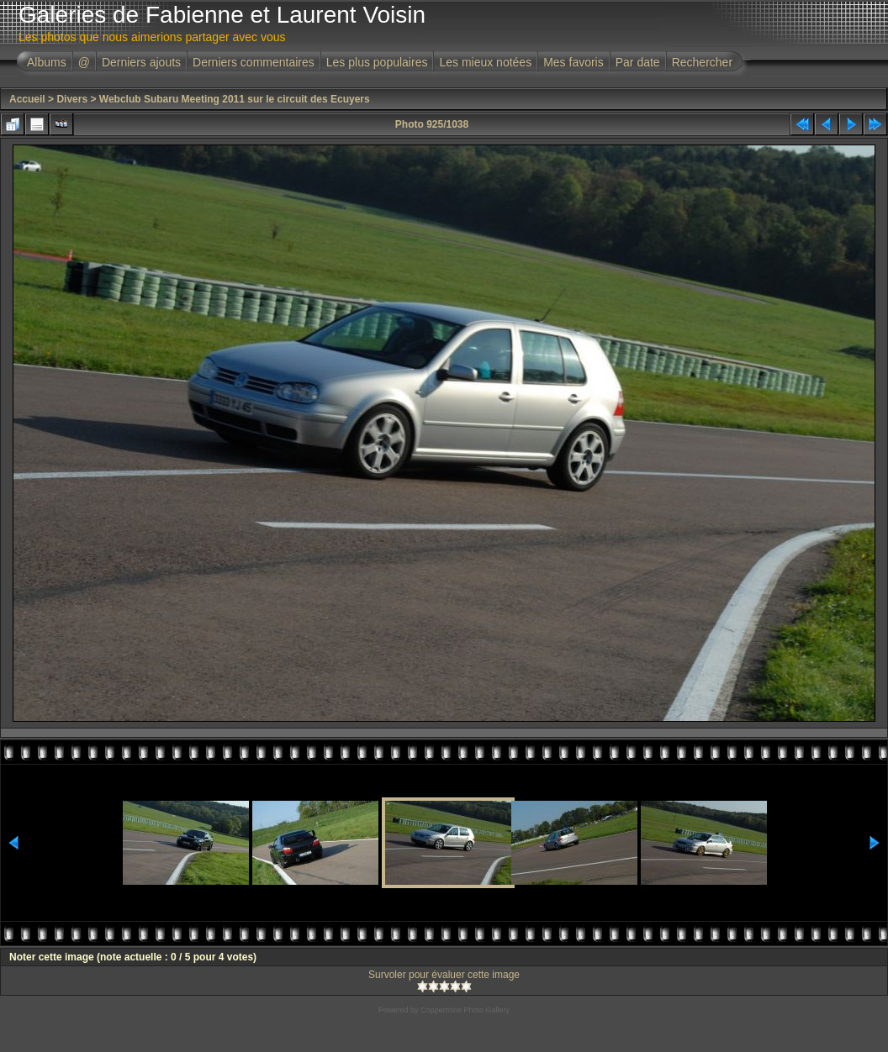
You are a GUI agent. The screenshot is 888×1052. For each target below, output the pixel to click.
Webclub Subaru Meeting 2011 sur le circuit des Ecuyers (234, 99)
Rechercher (702, 62)
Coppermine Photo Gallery (465, 1010)
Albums (46, 62)
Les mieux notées (485, 62)
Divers (71, 99)
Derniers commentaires (253, 62)
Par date (638, 62)
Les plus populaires (377, 62)
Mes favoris (573, 62)
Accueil (27, 99)
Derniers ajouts (141, 62)
